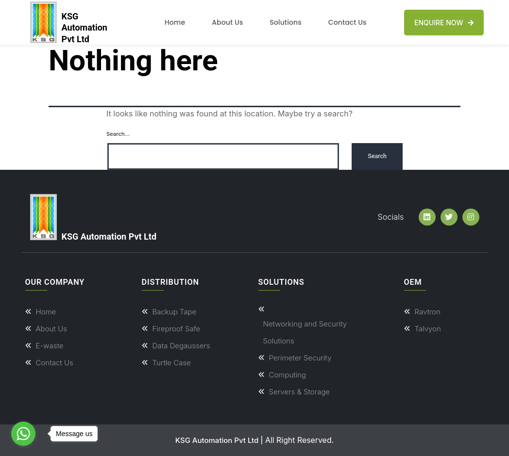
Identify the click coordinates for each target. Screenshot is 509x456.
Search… (118, 133)
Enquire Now (444, 22)
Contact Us (347, 22)
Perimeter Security (300, 357)
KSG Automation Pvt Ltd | (219, 440)
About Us (227, 22)
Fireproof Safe (177, 328)
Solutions (285, 22)
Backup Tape (175, 311)
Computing (287, 374)
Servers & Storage (299, 391)
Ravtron (428, 311)
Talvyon (428, 328)
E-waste (50, 345)
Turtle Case (172, 362)
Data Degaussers (181, 345)
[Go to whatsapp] (23, 434)
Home (175, 22)
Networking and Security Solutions (305, 332)
